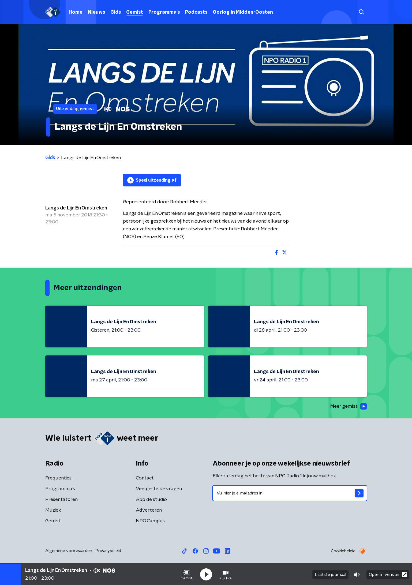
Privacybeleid (108, 551)
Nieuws (96, 12)
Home (76, 12)
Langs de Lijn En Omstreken (76, 208)
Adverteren (149, 510)
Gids (115, 12)
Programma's (164, 12)
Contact (145, 478)
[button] (186, 573)
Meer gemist (348, 406)
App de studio (151, 499)
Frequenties (58, 478)
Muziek (53, 510)
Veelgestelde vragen (159, 489)
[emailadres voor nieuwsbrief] (290, 493)
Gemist (134, 12)
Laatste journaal (330, 574)
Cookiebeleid (343, 551)
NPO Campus (150, 521)
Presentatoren (61, 499)
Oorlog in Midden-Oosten (243, 12)
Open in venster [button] (388, 573)
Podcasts (196, 12)
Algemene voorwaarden (68, 551)
